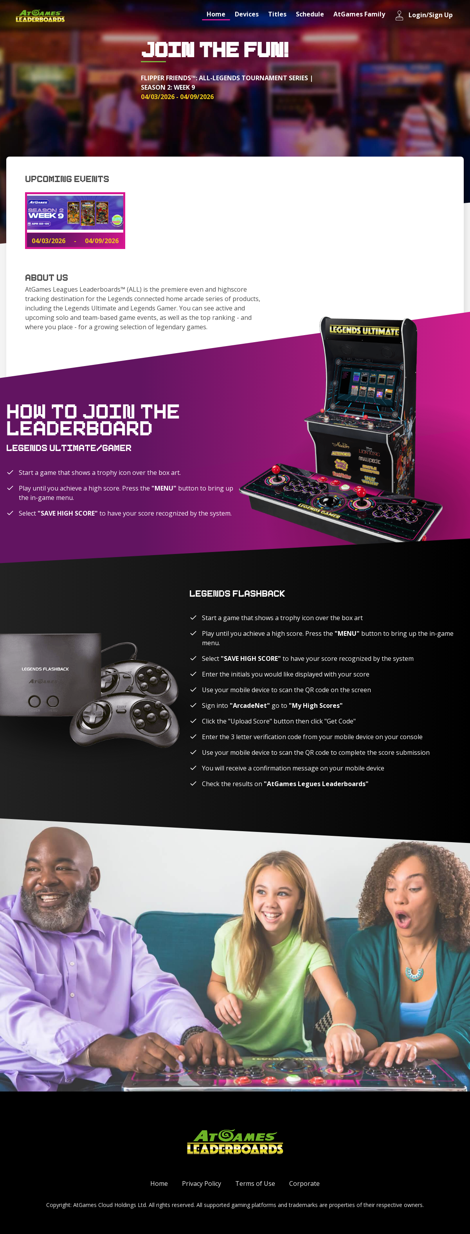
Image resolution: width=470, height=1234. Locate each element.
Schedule (310, 14)
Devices (247, 14)
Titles (277, 14)
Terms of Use (255, 1183)
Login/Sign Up (423, 15)
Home (216, 14)
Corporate (304, 1183)
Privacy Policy (201, 1183)
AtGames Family (359, 14)
